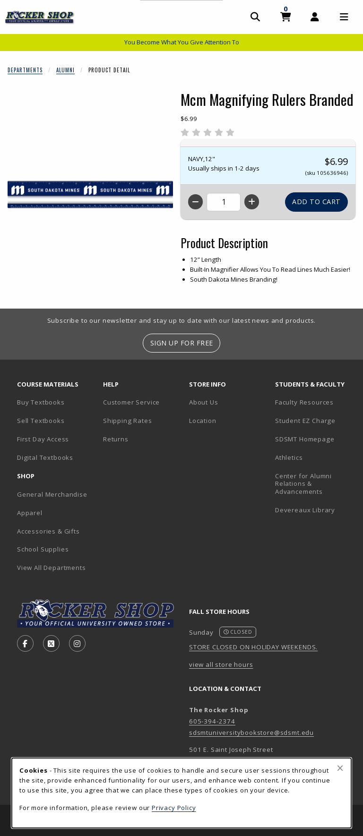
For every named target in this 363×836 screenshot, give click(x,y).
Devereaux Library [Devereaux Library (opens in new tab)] (305, 510)
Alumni (65, 70)
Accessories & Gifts (48, 531)
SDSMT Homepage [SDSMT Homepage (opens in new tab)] (305, 439)
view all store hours (221, 664)
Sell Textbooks (41, 420)
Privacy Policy (174, 807)
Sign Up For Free (181, 342)
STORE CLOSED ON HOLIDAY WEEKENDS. (253, 647)
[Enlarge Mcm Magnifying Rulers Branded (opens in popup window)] (90, 194)
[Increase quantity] (251, 201)
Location (202, 420)
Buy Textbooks (41, 402)
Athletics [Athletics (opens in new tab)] (288, 457)
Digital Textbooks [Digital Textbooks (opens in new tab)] (45, 457)
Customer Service (131, 402)
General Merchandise (52, 494)
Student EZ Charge (305, 420)
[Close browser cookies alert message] (340, 768)
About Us (203, 402)
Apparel (30, 512)
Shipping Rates (127, 420)
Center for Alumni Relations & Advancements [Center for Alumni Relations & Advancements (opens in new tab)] (303, 484)
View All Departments (51, 567)
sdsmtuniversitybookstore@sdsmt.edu (251, 732)
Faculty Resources (304, 402)
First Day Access (43, 439)
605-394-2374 (212, 721)
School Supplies (43, 549)
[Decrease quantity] (195, 201)
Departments (25, 70)
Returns (116, 439)
